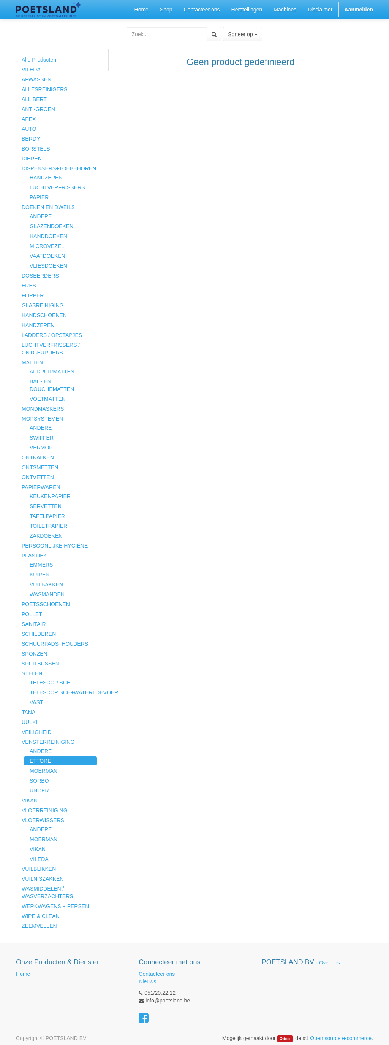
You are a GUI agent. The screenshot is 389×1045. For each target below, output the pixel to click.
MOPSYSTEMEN (42, 419)
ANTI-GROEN (38, 109)
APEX (29, 119)
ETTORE (40, 761)
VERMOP (41, 448)
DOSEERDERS (40, 276)
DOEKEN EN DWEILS (48, 207)
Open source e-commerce (341, 1038)
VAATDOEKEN (47, 256)
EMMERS (41, 565)
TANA (28, 712)
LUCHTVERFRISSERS (57, 187)
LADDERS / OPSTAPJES (52, 335)
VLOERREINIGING (45, 810)
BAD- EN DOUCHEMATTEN (52, 385)
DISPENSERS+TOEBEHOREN (59, 168)
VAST (36, 702)
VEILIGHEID (37, 732)
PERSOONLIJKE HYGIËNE (55, 546)
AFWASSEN (36, 79)
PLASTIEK (34, 556)
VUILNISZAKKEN (42, 879)
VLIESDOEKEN (48, 266)
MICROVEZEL (47, 246)
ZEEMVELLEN (39, 926)
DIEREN (32, 159)
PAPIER (39, 197)
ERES (29, 286)
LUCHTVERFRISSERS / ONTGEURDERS (51, 349)
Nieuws (147, 981)
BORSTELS (36, 149)
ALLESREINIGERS (45, 89)
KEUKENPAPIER (50, 496)
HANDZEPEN (46, 178)
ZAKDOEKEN (46, 536)
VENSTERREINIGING (48, 742)
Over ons (329, 963)
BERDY (31, 139)
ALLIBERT (34, 99)
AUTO (29, 129)
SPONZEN (34, 654)
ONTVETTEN (38, 477)
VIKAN (30, 800)
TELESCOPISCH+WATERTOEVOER (63, 692)
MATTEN (32, 362)
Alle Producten (39, 60)
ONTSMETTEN (40, 467)
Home (23, 974)
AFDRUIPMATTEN (52, 371)
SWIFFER (42, 438)
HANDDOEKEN (48, 236)
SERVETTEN (46, 506)
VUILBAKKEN (46, 584)
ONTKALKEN (38, 457)
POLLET (32, 614)
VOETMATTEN (48, 399)
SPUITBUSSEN (40, 664)
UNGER (39, 791)
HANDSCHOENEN (44, 315)
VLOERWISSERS (43, 820)
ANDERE (41, 216)
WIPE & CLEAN (41, 916)
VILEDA (31, 70)
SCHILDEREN (39, 634)
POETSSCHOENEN (46, 604)
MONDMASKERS (43, 409)
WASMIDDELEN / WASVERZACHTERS (47, 892)
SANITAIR (34, 624)
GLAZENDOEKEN (51, 226)
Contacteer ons (157, 974)
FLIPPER (33, 295)
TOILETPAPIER (48, 526)
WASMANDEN (47, 594)
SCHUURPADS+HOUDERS (55, 644)
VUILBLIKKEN (39, 869)
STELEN (32, 673)
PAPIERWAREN (41, 487)
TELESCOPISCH (50, 683)
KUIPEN (39, 575)
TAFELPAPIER (47, 516)
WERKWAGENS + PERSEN (55, 906)
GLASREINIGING (42, 305)
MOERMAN (43, 771)
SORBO (39, 781)
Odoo (285, 1038)
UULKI (29, 722)
